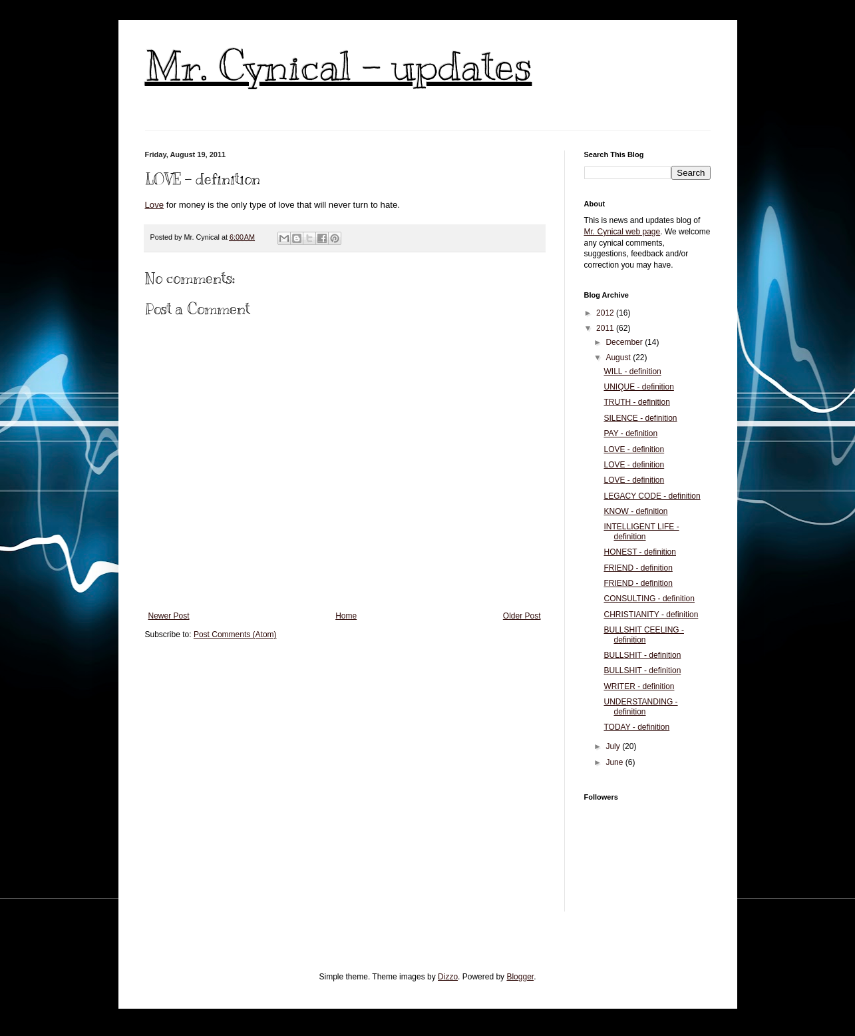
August (619, 357)
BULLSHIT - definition (642, 655)
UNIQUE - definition (638, 386)
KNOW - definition (635, 511)
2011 (606, 328)
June (615, 762)
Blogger (520, 976)
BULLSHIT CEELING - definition (643, 634)
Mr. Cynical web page (622, 231)
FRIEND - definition (637, 568)
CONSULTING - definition (648, 598)
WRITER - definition (638, 686)
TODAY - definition (636, 727)
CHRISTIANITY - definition (650, 614)
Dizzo (448, 976)
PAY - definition (630, 433)
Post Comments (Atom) (235, 634)
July (613, 746)
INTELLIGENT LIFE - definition (641, 531)
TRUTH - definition (636, 402)
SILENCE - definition (640, 418)
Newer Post (169, 616)
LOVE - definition (633, 449)
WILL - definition (632, 371)
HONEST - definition (639, 552)
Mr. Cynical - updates (338, 66)
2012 (606, 313)
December (625, 342)
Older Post (522, 616)
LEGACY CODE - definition (651, 496)
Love (154, 205)
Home (346, 616)
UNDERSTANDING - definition (640, 706)
